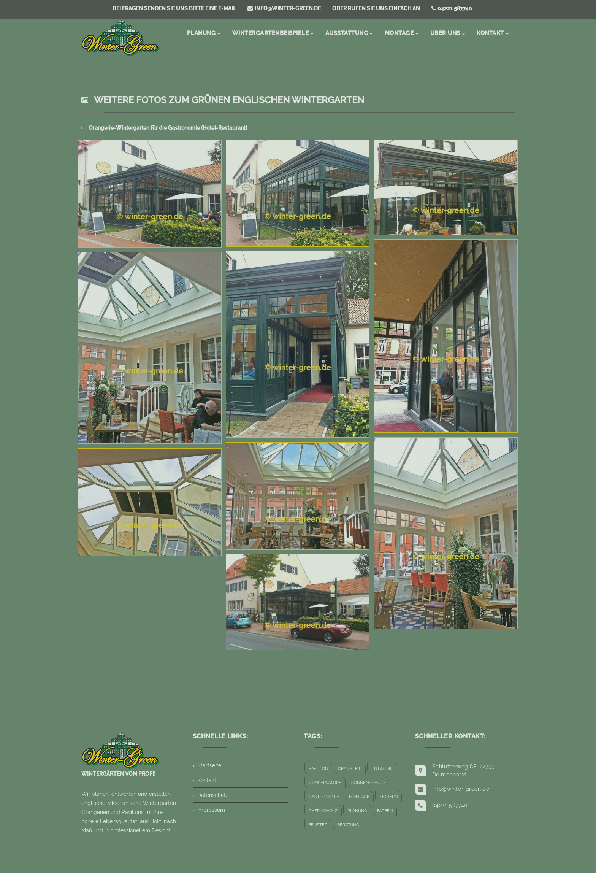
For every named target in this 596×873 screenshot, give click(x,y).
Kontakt (206, 780)
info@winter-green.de (284, 8)
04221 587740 (451, 8)
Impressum (211, 810)
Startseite (209, 765)
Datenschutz (212, 795)
